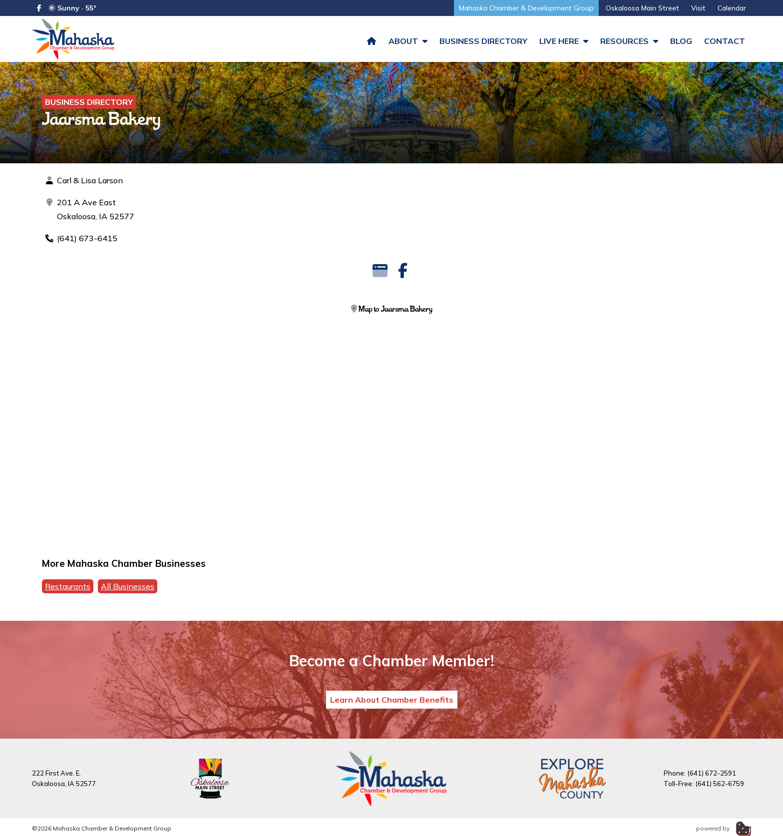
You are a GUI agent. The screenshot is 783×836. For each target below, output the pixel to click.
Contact (724, 41)
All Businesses (127, 590)
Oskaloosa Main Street (642, 7)
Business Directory (483, 41)
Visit (698, 7)
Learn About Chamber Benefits (391, 704)
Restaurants (67, 590)
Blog (681, 41)
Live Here (563, 41)
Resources (629, 41)
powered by (723, 832)
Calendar (732, 7)
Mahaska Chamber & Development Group (526, 7)
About (408, 41)
